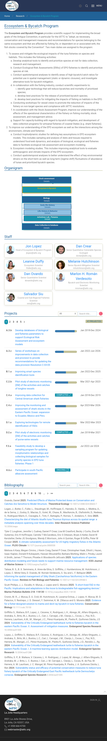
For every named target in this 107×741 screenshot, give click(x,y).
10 (39, 493)
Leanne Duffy (33, 261)
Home (7, 16)
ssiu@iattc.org (33, 303)
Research (20, 16)
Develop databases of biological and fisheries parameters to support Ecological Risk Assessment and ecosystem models (31, 337)
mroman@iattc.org (83, 288)
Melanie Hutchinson (83, 261)
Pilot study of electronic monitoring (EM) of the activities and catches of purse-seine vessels (33, 436)
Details (47, 181)
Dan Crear (83, 246)
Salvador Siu (33, 294)
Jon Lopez (33, 246)
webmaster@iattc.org (19, 729)
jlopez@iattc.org (33, 253)
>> (52, 493)
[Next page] (24, 321)
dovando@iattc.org (33, 280)
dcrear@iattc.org (83, 256)
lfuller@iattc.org (33, 268)
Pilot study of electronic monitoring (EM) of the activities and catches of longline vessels (33, 385)
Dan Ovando (33, 274)
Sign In (95, 700)
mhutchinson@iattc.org (83, 268)
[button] (86, 5)
